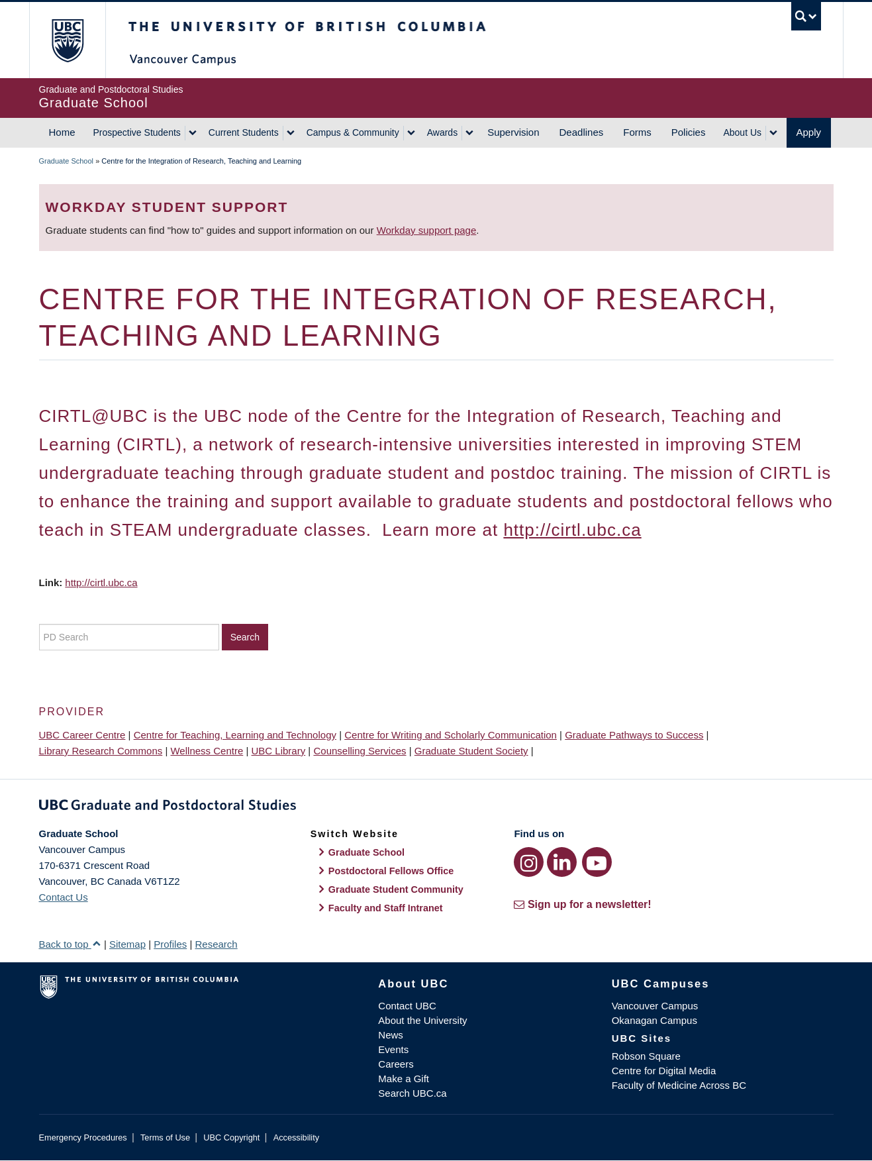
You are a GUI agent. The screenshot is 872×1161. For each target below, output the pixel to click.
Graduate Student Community (395, 889)
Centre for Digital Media (664, 1070)
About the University (422, 1020)
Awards (442, 132)
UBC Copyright (231, 1137)
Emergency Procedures (83, 1137)
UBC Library (279, 750)
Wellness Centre (206, 750)
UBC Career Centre (82, 734)
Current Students (244, 132)
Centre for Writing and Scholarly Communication (450, 734)
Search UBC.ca (412, 1093)
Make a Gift (403, 1078)
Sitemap (127, 944)
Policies (688, 132)
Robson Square (646, 1056)
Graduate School (66, 161)
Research (216, 944)
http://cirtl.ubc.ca (572, 530)
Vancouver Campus (655, 1005)
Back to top (70, 944)
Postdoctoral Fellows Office (391, 871)
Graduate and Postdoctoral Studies (436, 807)
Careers (395, 1064)
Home (62, 132)
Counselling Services (359, 750)
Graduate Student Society (471, 750)
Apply (809, 132)
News (390, 1034)
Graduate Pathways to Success (634, 734)
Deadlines (581, 132)
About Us (742, 132)
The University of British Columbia (67, 40)
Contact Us (63, 897)
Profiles (170, 944)
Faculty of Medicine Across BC (679, 1085)
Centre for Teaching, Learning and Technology (235, 734)
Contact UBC (407, 1005)
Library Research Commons (101, 750)
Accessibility (296, 1137)
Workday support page (427, 230)
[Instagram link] (529, 862)
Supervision (513, 132)
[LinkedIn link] (562, 862)
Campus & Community (353, 132)
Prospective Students (137, 132)
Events (393, 1049)
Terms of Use (165, 1137)
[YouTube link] (597, 862)
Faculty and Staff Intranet (385, 908)
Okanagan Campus (654, 1020)
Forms (637, 132)
